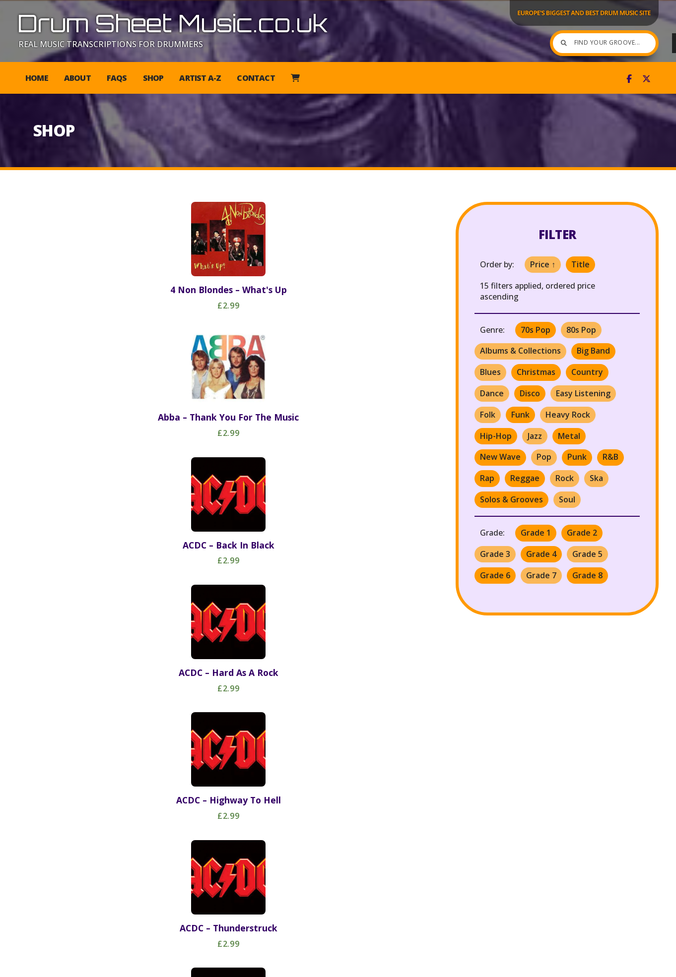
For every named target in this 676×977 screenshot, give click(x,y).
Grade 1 (536, 532)
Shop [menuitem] (153, 77)
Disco (530, 393)
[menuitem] (295, 78)
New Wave (500, 456)
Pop (544, 456)
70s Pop (535, 329)
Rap (487, 478)
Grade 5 (587, 554)
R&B (610, 456)
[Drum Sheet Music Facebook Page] (629, 79)
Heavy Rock (567, 414)
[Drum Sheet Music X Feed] (646, 79)
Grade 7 (541, 575)
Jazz (535, 435)
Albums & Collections (520, 350)
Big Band (593, 350)
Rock (564, 478)
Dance (492, 393)
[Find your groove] (577, 43)
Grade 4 (541, 554)
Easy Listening (583, 393)
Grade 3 (495, 554)
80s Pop (581, 329)
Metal (569, 435)
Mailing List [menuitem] (575, 965)
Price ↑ (542, 264)
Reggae (525, 478)
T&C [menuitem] (492, 965)
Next (254, 912)
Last (272, 912)
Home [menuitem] (36, 77)
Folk (487, 414)
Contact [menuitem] (255, 77)
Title (580, 264)
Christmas (536, 371)
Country (587, 371)
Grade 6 (495, 575)
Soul (567, 499)
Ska (596, 478)
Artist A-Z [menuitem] (200, 77)
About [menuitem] (77, 77)
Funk (520, 414)
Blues (490, 371)
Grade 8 (587, 575)
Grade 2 (582, 532)
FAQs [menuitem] (117, 77)
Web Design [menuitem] (631, 965)
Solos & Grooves (511, 499)
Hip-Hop (496, 435)
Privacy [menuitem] (526, 965)
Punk (577, 456)
